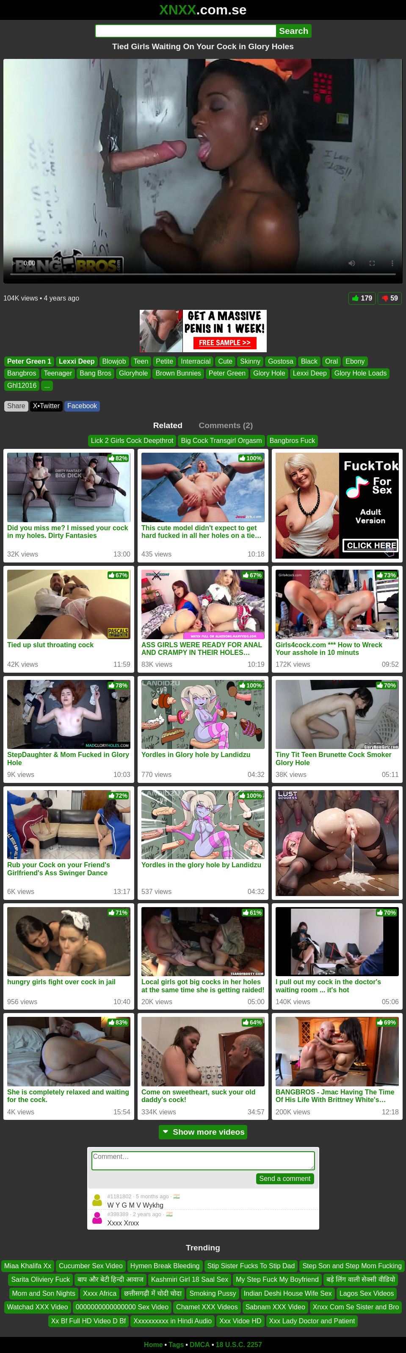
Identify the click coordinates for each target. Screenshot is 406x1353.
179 (362, 298)
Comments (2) (226, 425)
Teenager (58, 373)
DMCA (200, 1344)
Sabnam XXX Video (275, 1307)
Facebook (82, 405)
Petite (164, 361)
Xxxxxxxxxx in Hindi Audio (172, 1321)
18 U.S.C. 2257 (239, 1344)
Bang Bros (95, 373)
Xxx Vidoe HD (240, 1321)
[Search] (185, 31)
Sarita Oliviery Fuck (40, 1279)
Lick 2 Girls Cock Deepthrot (132, 440)
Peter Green (227, 373)
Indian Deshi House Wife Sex (288, 1293)
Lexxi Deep (76, 361)
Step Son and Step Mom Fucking (352, 1265)
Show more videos (203, 1132)
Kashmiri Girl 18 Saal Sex (189, 1279)
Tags (176, 1344)
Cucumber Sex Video (91, 1265)
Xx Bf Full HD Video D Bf (88, 1321)
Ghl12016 (21, 385)
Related (167, 425)
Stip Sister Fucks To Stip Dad (251, 1265)
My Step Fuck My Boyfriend (277, 1279)
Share (16, 405)
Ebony (355, 361)
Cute (225, 361)
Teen (141, 361)
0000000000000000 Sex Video (122, 1307)
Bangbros (21, 373)
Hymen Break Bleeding (165, 1265)
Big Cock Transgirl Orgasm (221, 440)
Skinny (250, 361)
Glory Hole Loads (360, 373)
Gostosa (280, 361)
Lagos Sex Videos (367, 1293)
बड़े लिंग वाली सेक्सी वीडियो (360, 1279)
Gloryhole (133, 373)
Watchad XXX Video (37, 1307)
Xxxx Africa (99, 1293)
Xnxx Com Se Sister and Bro (356, 1307)
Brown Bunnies (178, 373)
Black (309, 361)
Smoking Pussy (212, 1293)
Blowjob (114, 361)
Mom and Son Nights (43, 1293)
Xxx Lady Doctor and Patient (312, 1321)
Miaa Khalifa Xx (27, 1265)
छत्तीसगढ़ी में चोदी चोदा (153, 1293)
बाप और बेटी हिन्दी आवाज (110, 1279)
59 (389, 298)
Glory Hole (269, 373)
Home (153, 1344)
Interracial (195, 361)
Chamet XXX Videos (207, 1307)
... (47, 385)
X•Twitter (46, 405)
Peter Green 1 (29, 361)
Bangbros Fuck (292, 440)
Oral (331, 361)
